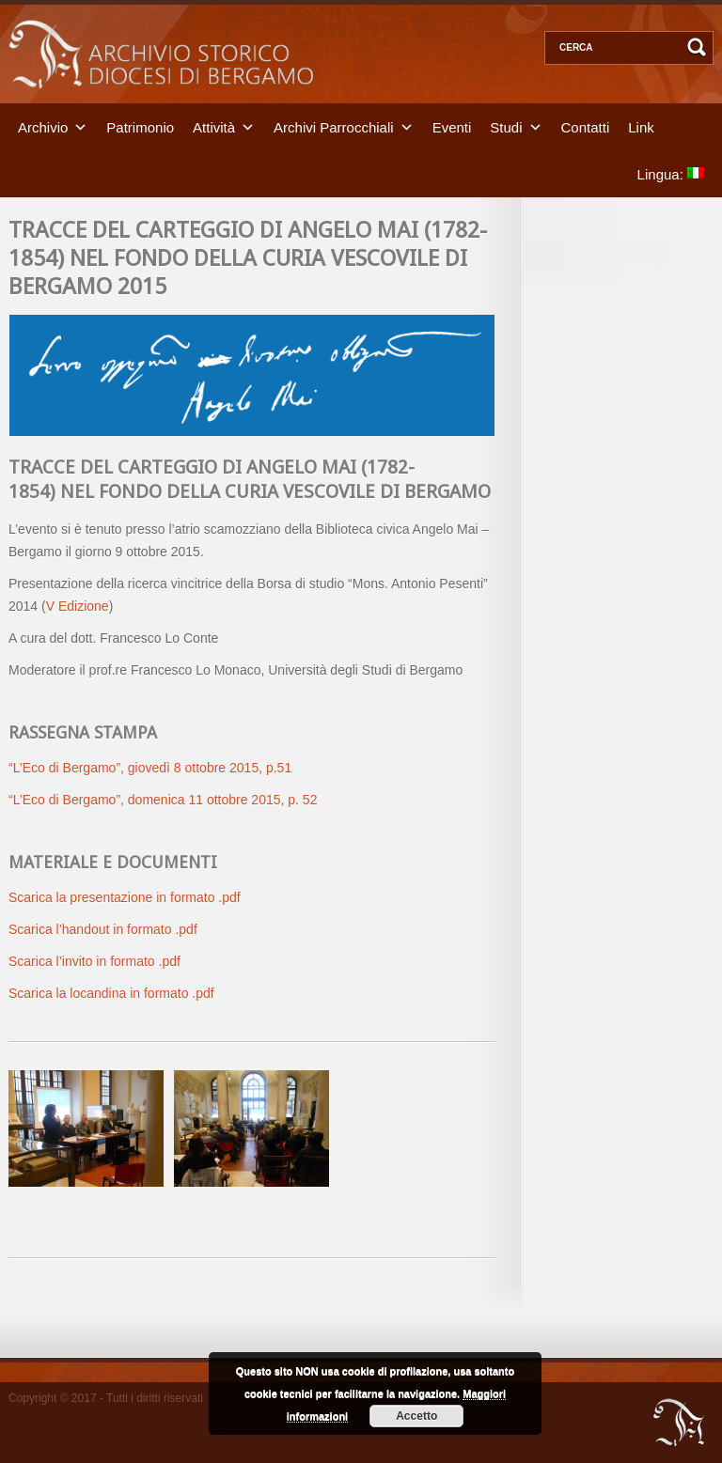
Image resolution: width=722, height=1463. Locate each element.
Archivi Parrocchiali (334, 126)
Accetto (416, 1416)
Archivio (43, 126)
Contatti (585, 126)
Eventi (452, 126)
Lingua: (670, 173)
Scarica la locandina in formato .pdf (111, 993)
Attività (214, 126)
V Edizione (77, 606)
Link (641, 126)
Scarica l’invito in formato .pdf (94, 961)
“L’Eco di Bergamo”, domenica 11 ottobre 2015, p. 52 (162, 799)
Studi (506, 126)
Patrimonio (140, 126)
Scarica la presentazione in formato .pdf (124, 897)
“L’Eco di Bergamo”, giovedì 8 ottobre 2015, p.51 (149, 767)
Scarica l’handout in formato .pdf (102, 929)
